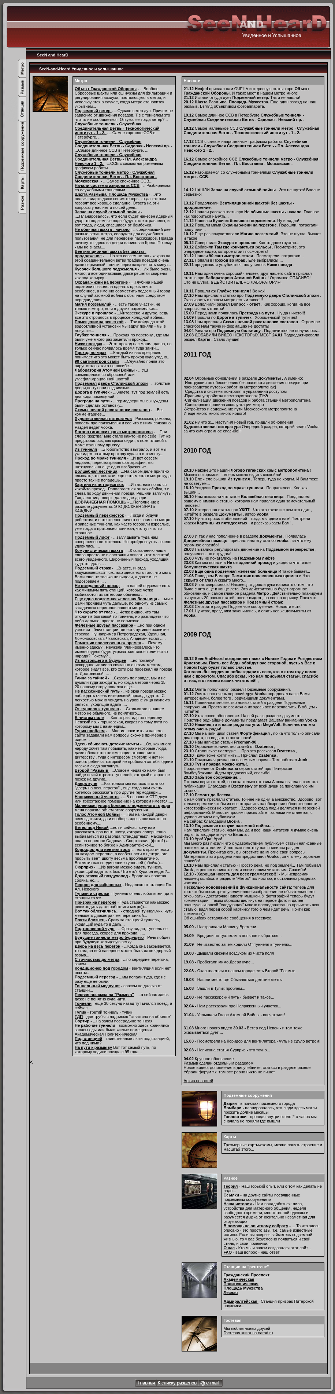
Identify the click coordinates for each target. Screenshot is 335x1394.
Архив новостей (198, 1080)
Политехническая (121, 1034)
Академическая (89, 1034)
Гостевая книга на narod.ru (248, 1333)
